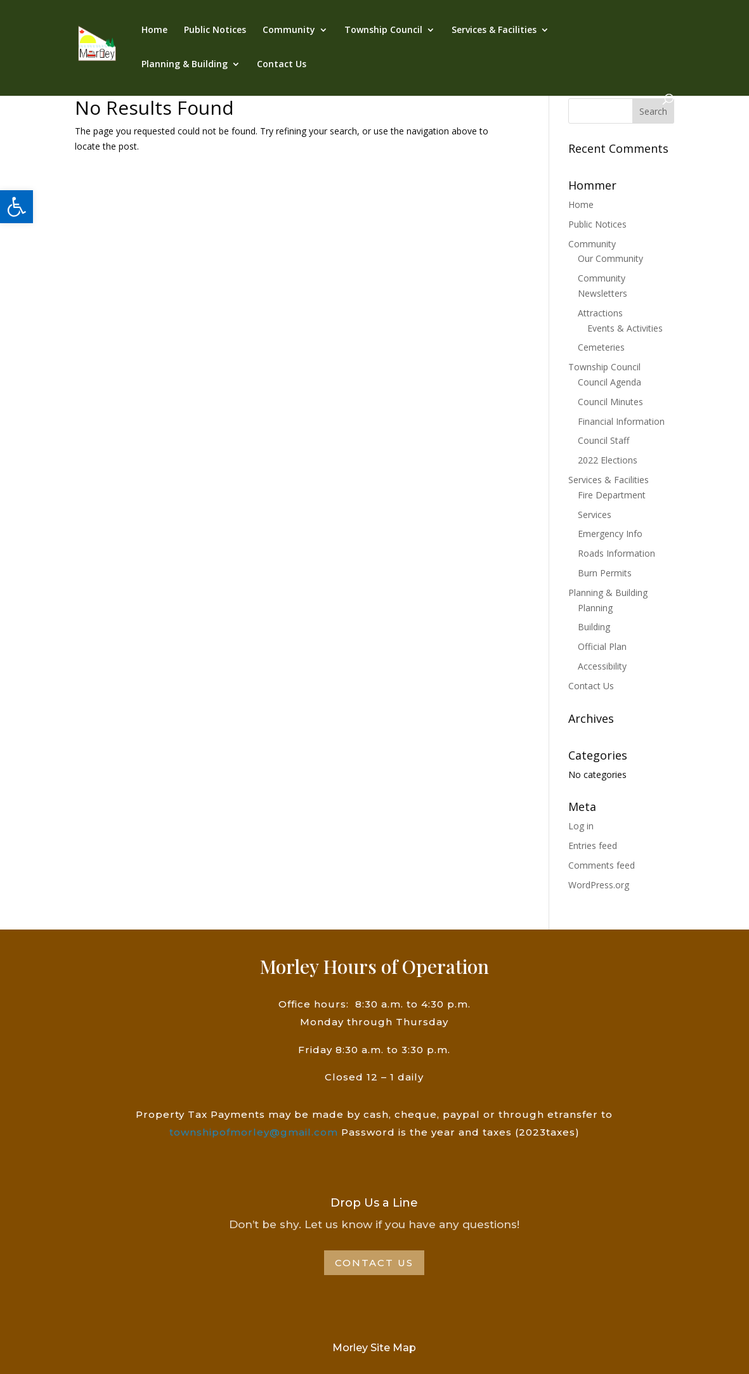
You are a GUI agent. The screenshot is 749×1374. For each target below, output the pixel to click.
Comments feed (601, 865)
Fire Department (612, 495)
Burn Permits (605, 573)
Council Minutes (610, 402)
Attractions (600, 313)
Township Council (383, 30)
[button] (16, 206)
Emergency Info (610, 534)
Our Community (610, 258)
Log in (581, 826)
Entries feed (592, 845)
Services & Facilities (494, 30)
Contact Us (281, 65)
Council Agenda (609, 382)
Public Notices (215, 30)
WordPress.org (598, 885)
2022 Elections (607, 460)
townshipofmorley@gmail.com (253, 1132)
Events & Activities (625, 328)
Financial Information (621, 421)
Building (594, 627)
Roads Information (616, 553)
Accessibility (602, 666)
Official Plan (602, 646)
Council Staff (603, 440)
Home (154, 30)
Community (289, 30)
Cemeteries (601, 347)
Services (594, 515)
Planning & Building (184, 65)
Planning (595, 608)
